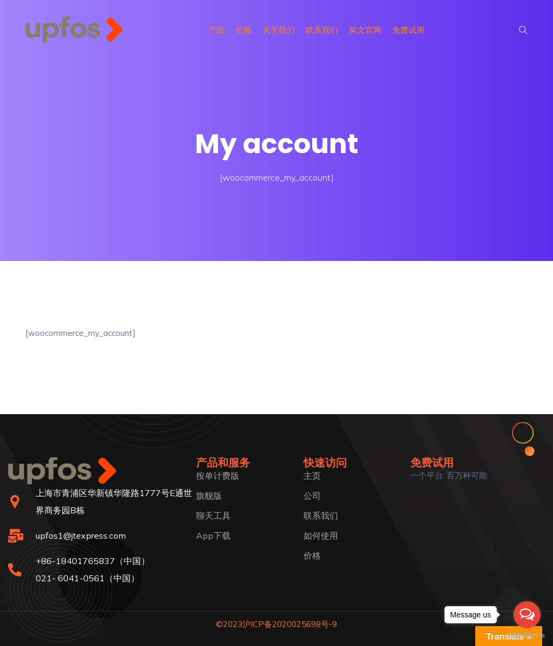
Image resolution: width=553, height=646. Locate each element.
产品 (216, 30)
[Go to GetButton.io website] (527, 635)
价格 (243, 30)
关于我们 (278, 30)
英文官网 (365, 30)
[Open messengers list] (527, 614)
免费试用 (408, 30)
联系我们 (322, 30)
